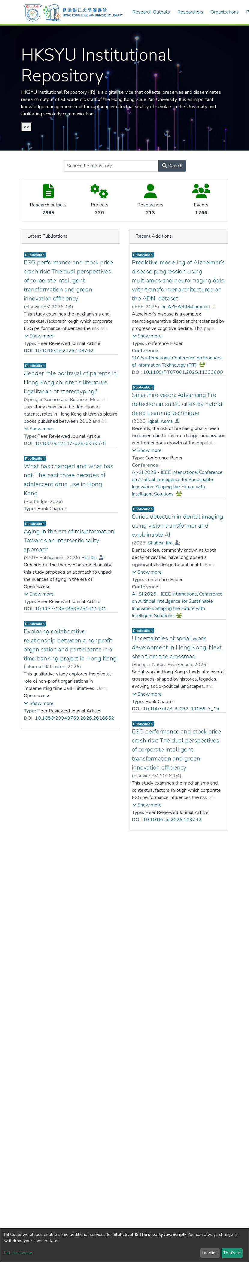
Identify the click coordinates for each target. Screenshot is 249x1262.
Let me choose (18, 1253)
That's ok (232, 1253)
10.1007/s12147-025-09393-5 (70, 443)
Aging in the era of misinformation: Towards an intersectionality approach (69, 540)
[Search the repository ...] (111, 166)
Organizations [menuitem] (225, 12)
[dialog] (124, 1245)
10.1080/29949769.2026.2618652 (74, 718)
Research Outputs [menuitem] (151, 12)
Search (172, 166)
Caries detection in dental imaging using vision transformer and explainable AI (177, 526)
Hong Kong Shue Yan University (144, 99)
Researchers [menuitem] (190, 12)
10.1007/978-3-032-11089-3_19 (181, 709)
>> (26, 126)
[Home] (73, 12)
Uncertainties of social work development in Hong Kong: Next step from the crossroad (177, 647)
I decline (210, 1253)
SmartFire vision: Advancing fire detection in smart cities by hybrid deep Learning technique (177, 404)
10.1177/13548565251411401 (70, 608)
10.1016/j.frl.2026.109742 (64, 350)
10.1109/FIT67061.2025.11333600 (183, 372)
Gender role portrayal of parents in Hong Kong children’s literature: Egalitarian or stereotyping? (70, 382)
